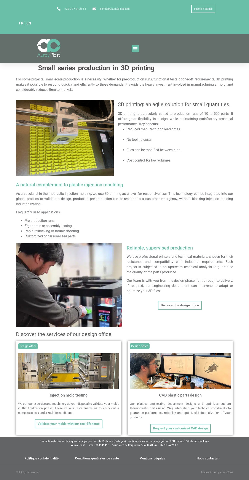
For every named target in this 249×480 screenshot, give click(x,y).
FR (21, 23)
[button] (135, 48)
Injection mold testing (69, 395)
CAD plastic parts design (180, 395)
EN (29, 23)
